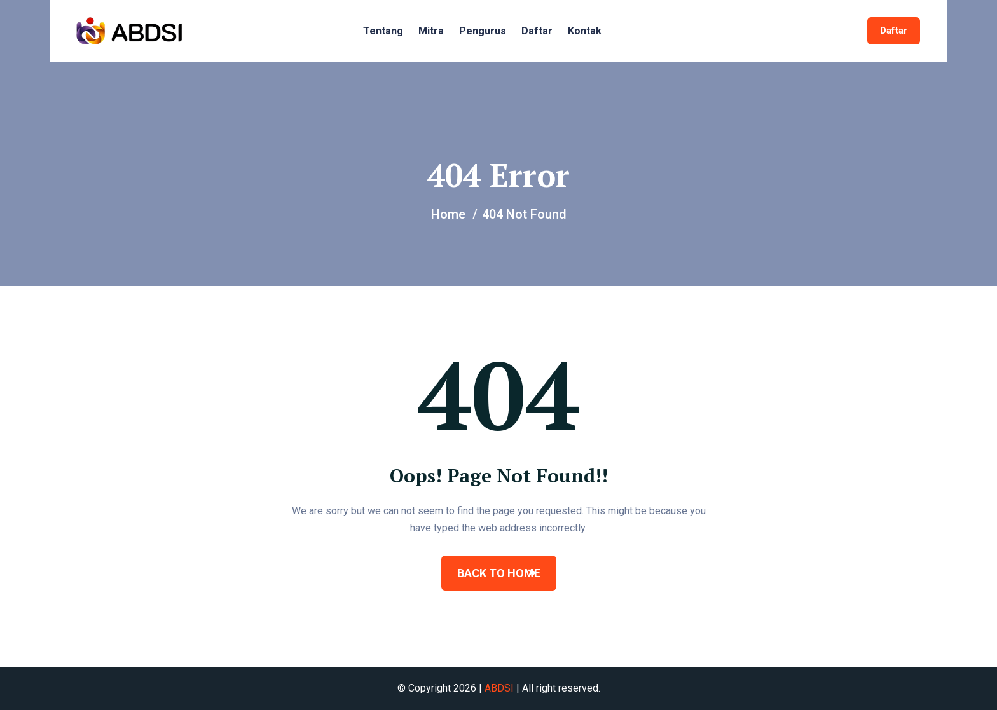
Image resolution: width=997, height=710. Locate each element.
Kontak (585, 31)
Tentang (383, 31)
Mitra (431, 31)
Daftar (537, 31)
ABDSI (499, 688)
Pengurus (482, 31)
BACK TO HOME (498, 573)
